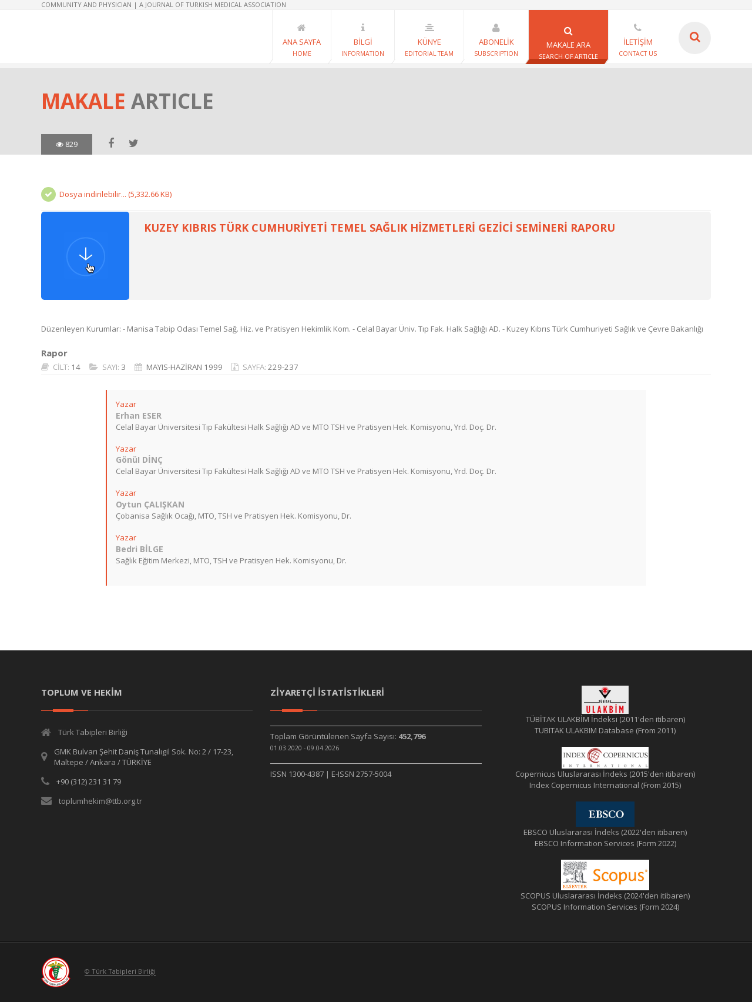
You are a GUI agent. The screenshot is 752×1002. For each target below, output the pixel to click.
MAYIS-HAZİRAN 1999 (184, 367)
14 (75, 367)
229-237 (283, 367)
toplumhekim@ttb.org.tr (100, 801)
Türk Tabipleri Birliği (92, 732)
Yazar (126, 404)
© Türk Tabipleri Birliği (120, 971)
